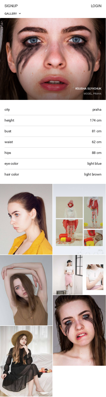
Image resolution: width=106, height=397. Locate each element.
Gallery (13, 13)
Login (96, 6)
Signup (11, 6)
